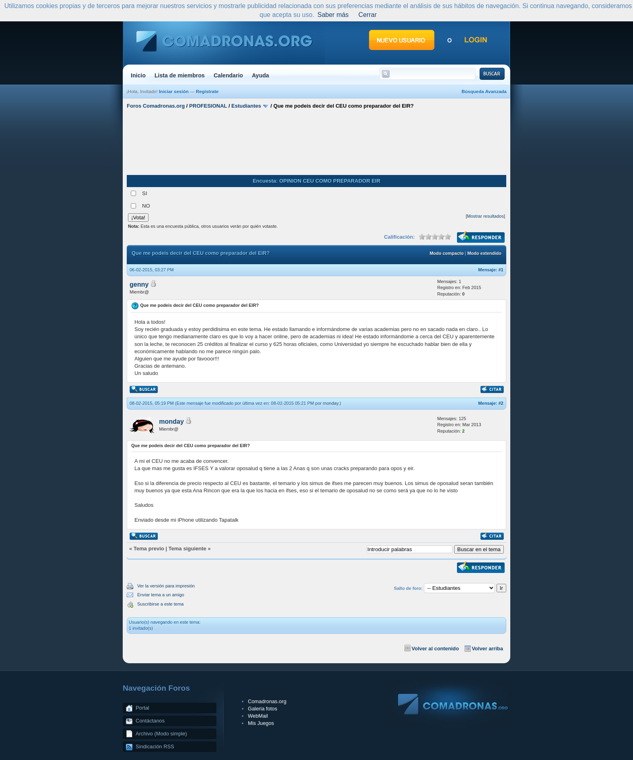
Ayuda (260, 75)
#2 (501, 403)
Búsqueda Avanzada (484, 91)
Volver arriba (487, 648)
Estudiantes (246, 106)
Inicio (138, 75)
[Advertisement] (316, 142)
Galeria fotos (262, 709)
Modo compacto (446, 253)
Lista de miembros (180, 75)
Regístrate (207, 91)
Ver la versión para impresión (166, 585)
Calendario (228, 75)
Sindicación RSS (155, 746)
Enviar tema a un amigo (160, 594)
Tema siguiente (187, 549)
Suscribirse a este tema (160, 604)
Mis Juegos (261, 723)
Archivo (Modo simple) (161, 734)
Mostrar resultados (485, 216)
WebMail (258, 716)
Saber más (332, 14)
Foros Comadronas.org (156, 106)
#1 (501, 269)
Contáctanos (150, 721)
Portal (142, 708)
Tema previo (149, 549)
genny (139, 284)
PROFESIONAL (208, 106)
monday (330, 403)
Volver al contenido (435, 648)
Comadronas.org (267, 701)
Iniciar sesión (174, 91)
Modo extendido (484, 253)
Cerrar (367, 14)
